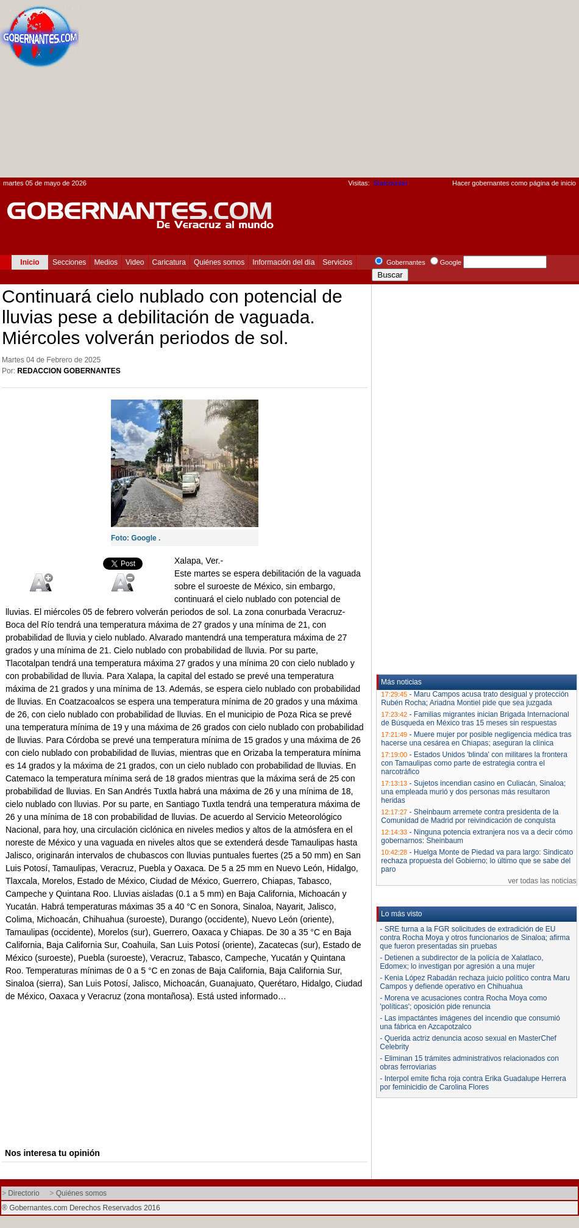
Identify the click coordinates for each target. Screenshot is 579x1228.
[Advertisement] (377, 92)
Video (135, 262)
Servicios (337, 262)
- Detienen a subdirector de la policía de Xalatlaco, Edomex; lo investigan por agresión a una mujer (461, 962)
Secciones (69, 262)
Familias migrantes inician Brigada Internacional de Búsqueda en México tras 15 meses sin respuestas (475, 718)
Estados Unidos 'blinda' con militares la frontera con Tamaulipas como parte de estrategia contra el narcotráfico (474, 763)
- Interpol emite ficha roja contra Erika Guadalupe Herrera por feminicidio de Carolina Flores (473, 1082)
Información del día (283, 262)
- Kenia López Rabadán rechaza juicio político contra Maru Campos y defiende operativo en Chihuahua (475, 982)
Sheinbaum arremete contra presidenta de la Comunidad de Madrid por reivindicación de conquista (469, 816)
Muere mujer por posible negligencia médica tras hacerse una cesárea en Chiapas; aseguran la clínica (476, 738)
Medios (106, 262)
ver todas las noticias (542, 881)
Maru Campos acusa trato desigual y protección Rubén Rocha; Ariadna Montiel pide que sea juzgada (475, 698)
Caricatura (169, 262)
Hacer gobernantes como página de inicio (514, 183)
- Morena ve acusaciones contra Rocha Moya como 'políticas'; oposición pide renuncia (463, 1002)
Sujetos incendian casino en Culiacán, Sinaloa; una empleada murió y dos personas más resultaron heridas (473, 792)
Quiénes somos (219, 262)
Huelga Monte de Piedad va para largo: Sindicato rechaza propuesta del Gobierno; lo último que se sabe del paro (477, 861)
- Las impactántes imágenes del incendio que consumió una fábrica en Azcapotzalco (470, 1022)
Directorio (23, 1193)
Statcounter (391, 183)
